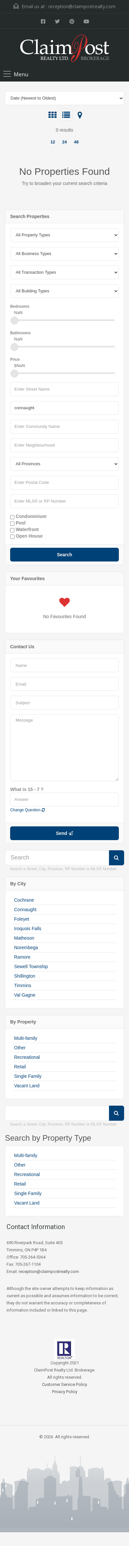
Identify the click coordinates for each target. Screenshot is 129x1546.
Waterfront (24, 530)
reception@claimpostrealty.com (82, 6)
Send (64, 833)
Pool (18, 523)
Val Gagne (24, 995)
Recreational (27, 1057)
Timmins (22, 985)
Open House (26, 536)
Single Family (28, 1076)
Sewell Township (31, 966)
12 (52, 141)
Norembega (26, 947)
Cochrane (24, 900)
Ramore (22, 957)
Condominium (28, 517)
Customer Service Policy (64, 1384)
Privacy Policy (64, 1391)
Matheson (24, 938)
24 (64, 141)
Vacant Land (27, 1085)
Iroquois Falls (27, 928)
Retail (20, 1066)
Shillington (24, 976)
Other (20, 1047)
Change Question (27, 810)
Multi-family (25, 1038)
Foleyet (21, 919)
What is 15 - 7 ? (27, 789)
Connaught (25, 909)
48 (76, 141)
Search (64, 554)
